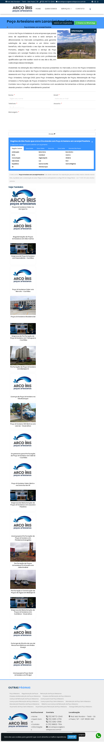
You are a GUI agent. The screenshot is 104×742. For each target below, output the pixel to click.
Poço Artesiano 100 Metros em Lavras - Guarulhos (23, 425)
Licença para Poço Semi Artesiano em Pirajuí (23, 674)
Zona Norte (29, 149)
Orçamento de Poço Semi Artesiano (21, 707)
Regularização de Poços (30, 694)
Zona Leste (61, 149)
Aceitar (72, 737)
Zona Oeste (40, 149)
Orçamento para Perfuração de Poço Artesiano (51, 707)
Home (38, 8)
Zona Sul (51, 149)
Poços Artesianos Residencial (23, 317)
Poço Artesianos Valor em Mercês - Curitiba (23, 291)
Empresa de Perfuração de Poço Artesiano (57, 696)
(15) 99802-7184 (55, 724)
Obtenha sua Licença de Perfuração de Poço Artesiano (59, 704)
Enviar (52, 134)
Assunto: (58, 104)
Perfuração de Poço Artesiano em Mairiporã (23, 368)
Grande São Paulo (75, 149)
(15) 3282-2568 (54, 722)
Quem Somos (51, 8)
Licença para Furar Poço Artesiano (52, 699)
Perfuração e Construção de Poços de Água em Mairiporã (23, 592)
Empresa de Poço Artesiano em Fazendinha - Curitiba (23, 257)
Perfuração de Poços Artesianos (51, 694)
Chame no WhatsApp (85, 23)
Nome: (11, 95)
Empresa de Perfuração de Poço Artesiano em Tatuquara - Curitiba (23, 338)
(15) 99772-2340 (48, 2)
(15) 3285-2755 (55, 719)
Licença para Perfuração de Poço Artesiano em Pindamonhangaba (23, 538)
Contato (80, 8)
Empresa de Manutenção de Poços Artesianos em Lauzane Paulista (23, 505)
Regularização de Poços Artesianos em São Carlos (23, 238)
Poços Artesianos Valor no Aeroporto (23, 208)
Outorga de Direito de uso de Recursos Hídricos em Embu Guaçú (23, 646)
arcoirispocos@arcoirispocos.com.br (72, 2)
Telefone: (12, 104)
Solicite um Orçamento (63, 23)
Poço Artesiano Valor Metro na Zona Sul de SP (23, 485)
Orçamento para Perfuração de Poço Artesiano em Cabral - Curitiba (23, 456)
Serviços (66, 8)
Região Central (17, 149)
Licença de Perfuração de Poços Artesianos (24, 699)
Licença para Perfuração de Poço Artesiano (24, 702)
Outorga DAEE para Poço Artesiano (80, 707)
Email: (56, 95)
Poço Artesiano (15, 694)
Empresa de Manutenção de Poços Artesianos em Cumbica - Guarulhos (23, 612)
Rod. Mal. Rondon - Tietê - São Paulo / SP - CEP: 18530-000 (82, 718)
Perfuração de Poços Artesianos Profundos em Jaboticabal (23, 566)
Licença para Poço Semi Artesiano (52, 702)
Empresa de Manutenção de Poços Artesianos (25, 696)
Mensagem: (13, 112)
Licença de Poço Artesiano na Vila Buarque (23, 398)
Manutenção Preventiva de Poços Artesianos (24, 704)
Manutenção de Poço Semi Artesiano (78, 702)
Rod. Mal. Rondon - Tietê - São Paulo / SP (22, 2)
